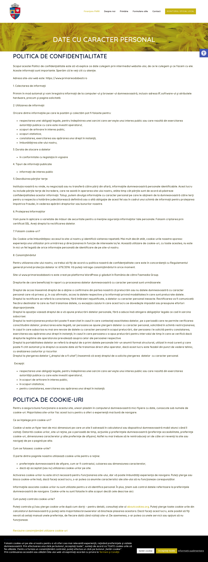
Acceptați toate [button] (166, 550)
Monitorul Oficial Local (180, 11)
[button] (204, 53)
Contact (156, 11)
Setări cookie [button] (145, 550)
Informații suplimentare (191, 550)
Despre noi (109, 11)
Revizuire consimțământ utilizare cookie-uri (40, 530)
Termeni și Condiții (109, 552)
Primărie (124, 11)
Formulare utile (140, 11)
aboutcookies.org (138, 506)
